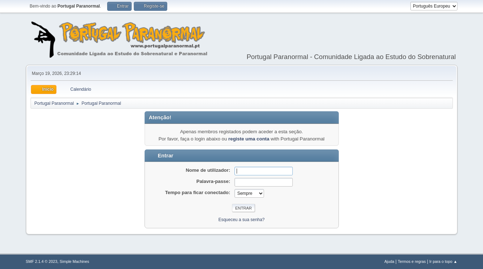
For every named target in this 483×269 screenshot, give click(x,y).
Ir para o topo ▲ (443, 261)
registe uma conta (248, 139)
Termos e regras (412, 261)
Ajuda (389, 261)
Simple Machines (74, 261)
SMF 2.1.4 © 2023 (42, 261)
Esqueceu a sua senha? (241, 219)
